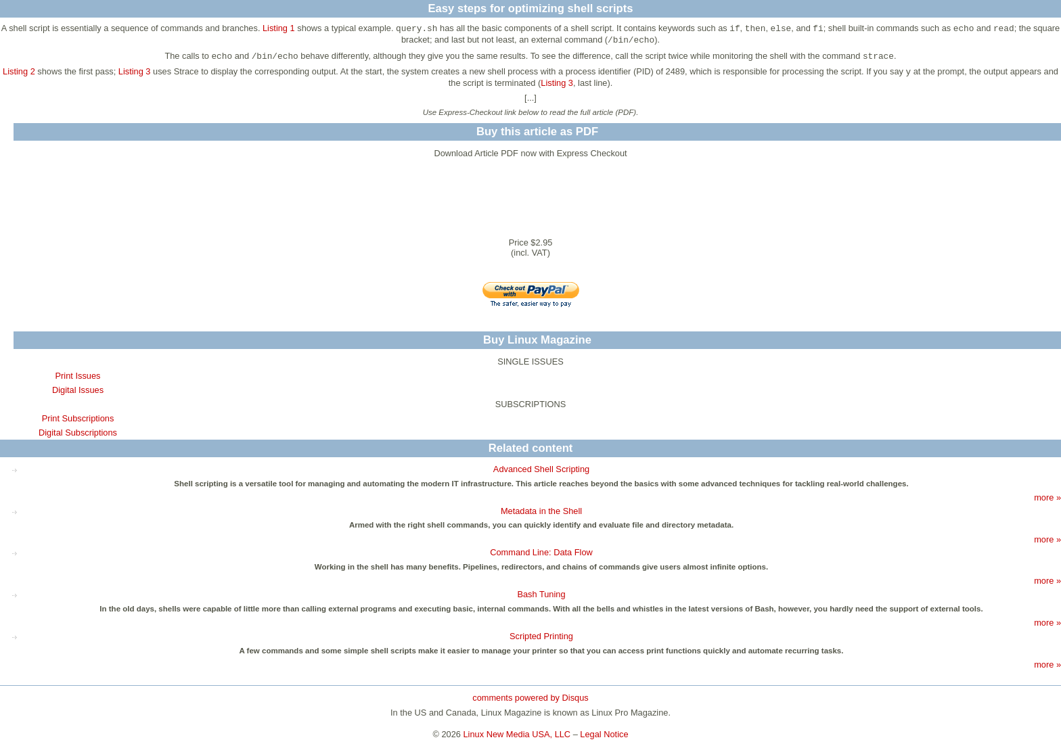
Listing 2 (19, 71)
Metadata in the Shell (541, 511)
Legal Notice (604, 734)
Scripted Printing (541, 636)
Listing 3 (134, 71)
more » (1047, 497)
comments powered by (530, 698)
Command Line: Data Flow (541, 552)
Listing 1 (279, 28)
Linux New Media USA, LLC (517, 734)
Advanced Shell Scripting (541, 469)
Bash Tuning (541, 594)
